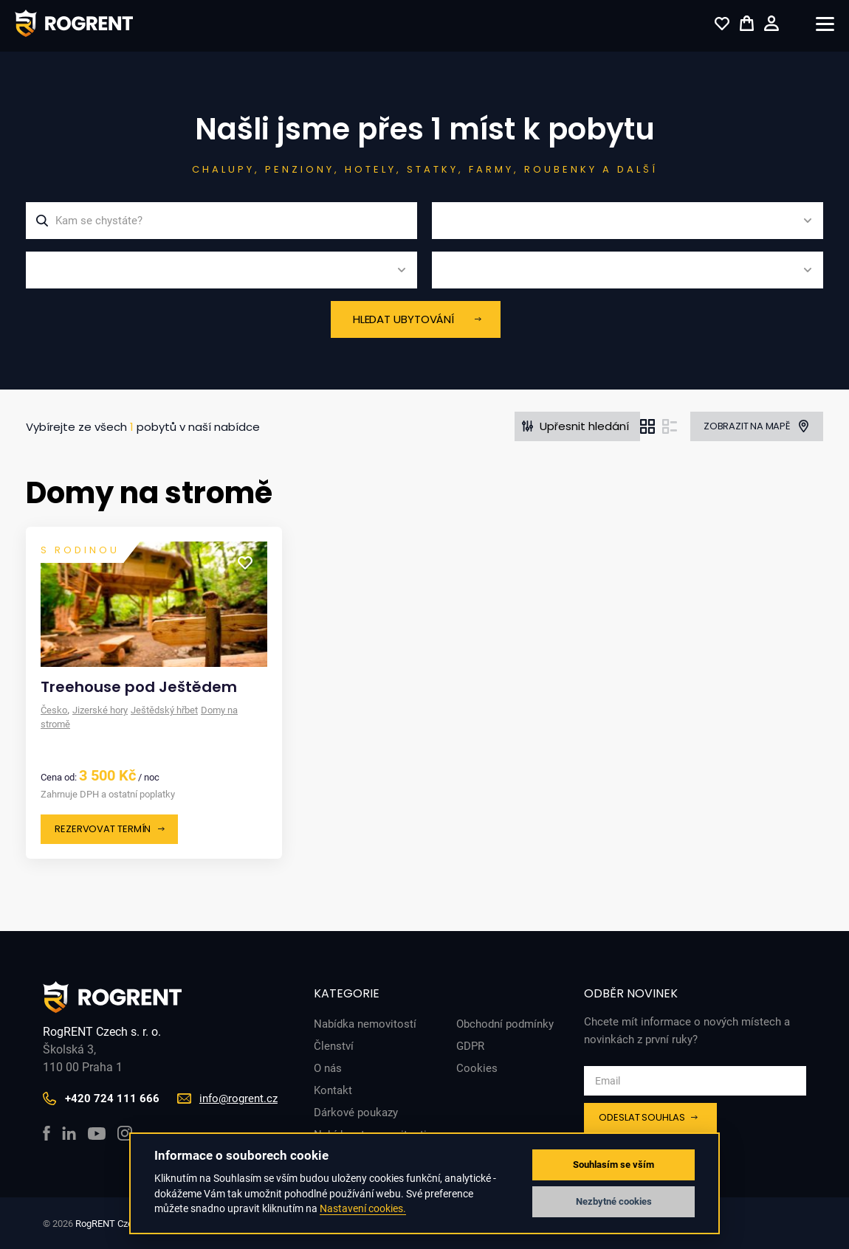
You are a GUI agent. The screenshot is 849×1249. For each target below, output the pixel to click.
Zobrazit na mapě (747, 426)
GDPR (470, 1046)
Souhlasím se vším (613, 1164)
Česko (54, 710)
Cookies (477, 1068)
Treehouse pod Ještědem (139, 687)
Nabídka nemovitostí (365, 1024)
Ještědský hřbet (164, 710)
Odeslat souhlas (642, 1117)
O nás (328, 1068)
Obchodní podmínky (505, 1024)
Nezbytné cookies (614, 1201)
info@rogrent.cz (238, 1098)
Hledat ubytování (403, 319)
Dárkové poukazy (356, 1112)
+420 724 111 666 (112, 1098)
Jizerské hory (100, 710)
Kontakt (333, 1090)
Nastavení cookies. (363, 1208)
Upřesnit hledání (584, 426)
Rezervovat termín (103, 829)
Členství (334, 1046)
